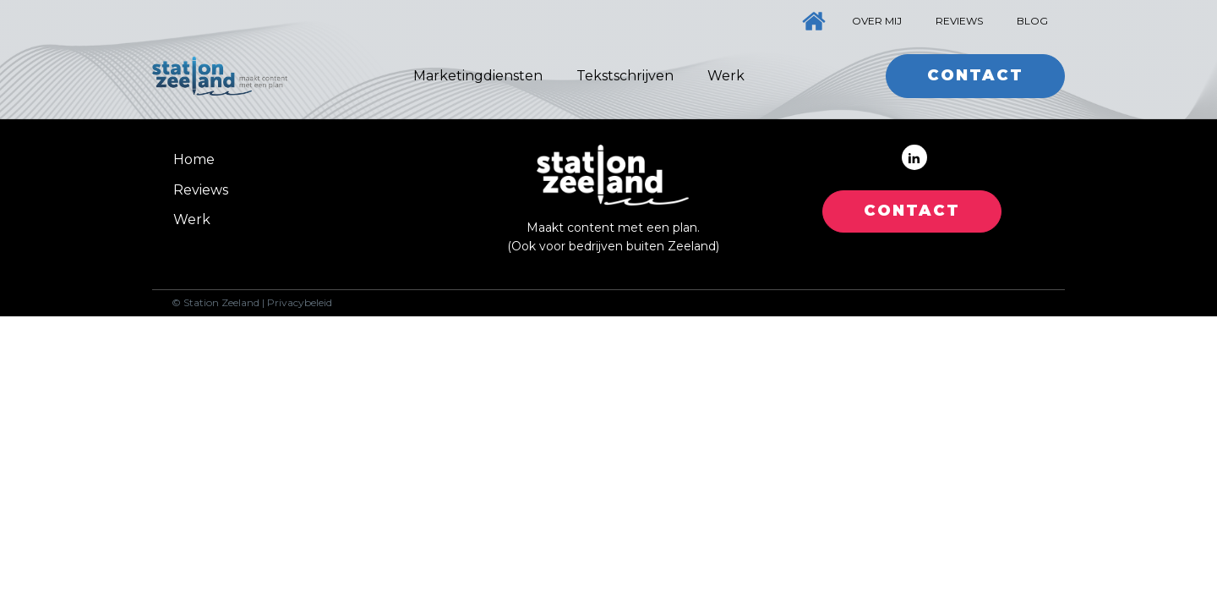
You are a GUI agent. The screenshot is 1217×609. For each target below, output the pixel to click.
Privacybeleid (299, 303)
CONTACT (912, 210)
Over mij (877, 20)
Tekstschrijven (625, 76)
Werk (726, 76)
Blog (1032, 20)
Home (194, 159)
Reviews (959, 20)
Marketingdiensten (478, 76)
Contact (975, 75)
